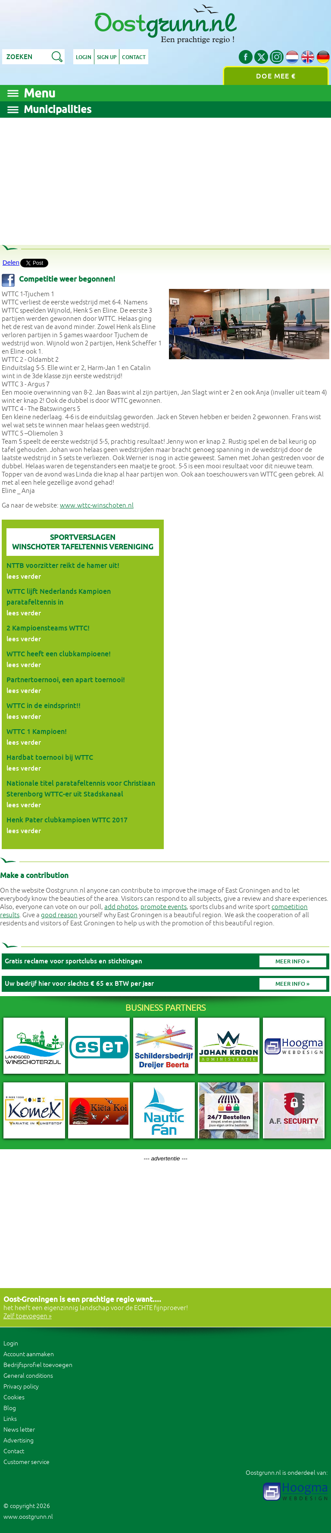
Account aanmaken (28, 1354)
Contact (134, 57)
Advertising (18, 1440)
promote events (164, 907)
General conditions (28, 1375)
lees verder (23, 576)
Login (83, 57)
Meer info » (292, 961)
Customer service (26, 1462)
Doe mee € (276, 76)
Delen (11, 262)
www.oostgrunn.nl (28, 1516)
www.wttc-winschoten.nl (97, 506)
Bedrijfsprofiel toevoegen (37, 1365)
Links (10, 1419)
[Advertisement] (165, 178)
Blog (9, 1408)
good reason (59, 915)
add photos (120, 907)
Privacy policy (21, 1386)
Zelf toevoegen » (27, 1316)
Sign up (106, 57)
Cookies (14, 1397)
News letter (19, 1429)
